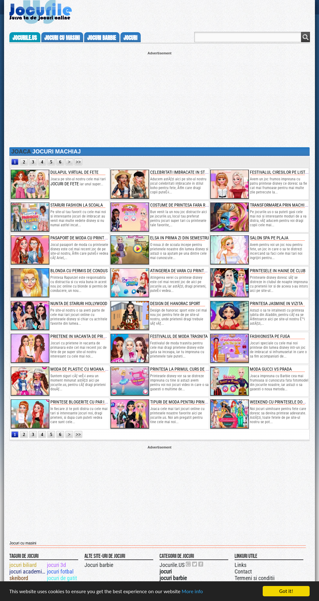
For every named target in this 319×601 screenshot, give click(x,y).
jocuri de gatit (62, 578)
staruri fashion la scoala (76, 205)
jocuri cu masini (62, 38)
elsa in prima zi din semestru (179, 237)
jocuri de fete (64, 183)
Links (240, 565)
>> (78, 162)
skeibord (18, 578)
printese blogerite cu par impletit (85, 401)
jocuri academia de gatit (27, 571)
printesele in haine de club (278, 270)
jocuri (130, 38)
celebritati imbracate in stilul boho (187, 172)
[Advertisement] (159, 99)
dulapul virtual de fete (74, 172)
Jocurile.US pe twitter (195, 564)
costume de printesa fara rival (181, 205)
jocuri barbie (101, 38)
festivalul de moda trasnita (179, 336)
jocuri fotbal (60, 571)
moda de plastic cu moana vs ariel (85, 369)
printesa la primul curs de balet (183, 369)
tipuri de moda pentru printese (181, 401)
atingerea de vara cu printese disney (187, 270)
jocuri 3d (56, 565)
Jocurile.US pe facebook (201, 564)
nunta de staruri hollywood (78, 303)
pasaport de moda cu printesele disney (89, 237)
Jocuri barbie (98, 565)
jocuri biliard (23, 565)
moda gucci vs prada (271, 369)
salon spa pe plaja (269, 237)
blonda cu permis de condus (79, 270)
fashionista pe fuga (270, 336)
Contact (243, 571)
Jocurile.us (25, 38)
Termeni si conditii (255, 578)
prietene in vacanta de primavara (84, 336)
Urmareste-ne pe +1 (188, 564)
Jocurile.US (172, 565)
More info (192, 591)
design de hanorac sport (175, 303)
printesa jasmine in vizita (276, 303)
